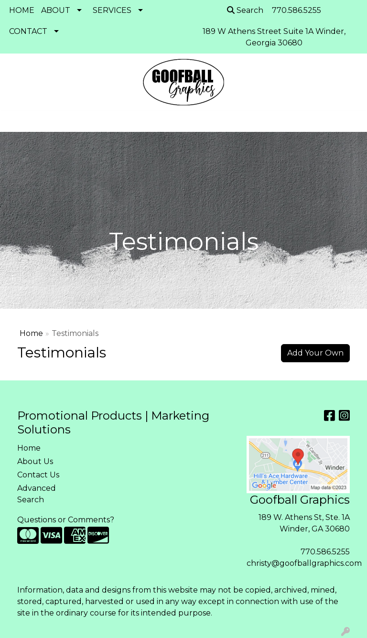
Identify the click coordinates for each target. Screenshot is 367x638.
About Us (35, 461)
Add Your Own (315, 352)
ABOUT (55, 10)
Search (245, 10)
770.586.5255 (325, 551)
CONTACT (28, 31)
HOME (21, 10)
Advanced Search (36, 494)
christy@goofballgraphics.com (304, 563)
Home (31, 333)
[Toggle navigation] (15, 121)
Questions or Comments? (65, 519)
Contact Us (38, 474)
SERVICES (112, 10)
